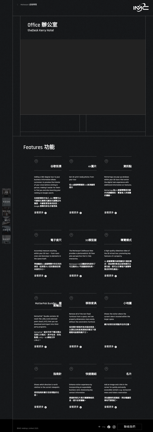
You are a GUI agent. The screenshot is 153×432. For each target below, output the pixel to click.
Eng (103, 427)
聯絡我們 (129, 427)
